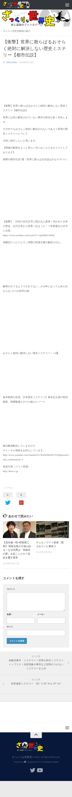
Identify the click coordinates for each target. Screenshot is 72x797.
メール (41, 614)
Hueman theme (51, 762)
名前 (9, 614)
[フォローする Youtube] (39, 770)
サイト (10, 626)
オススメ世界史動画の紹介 (17, 31)
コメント (11, 589)
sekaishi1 (11, 62)
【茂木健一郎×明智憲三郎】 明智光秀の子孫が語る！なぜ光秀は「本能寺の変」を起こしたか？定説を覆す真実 (17, 550)
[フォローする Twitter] (32, 770)
